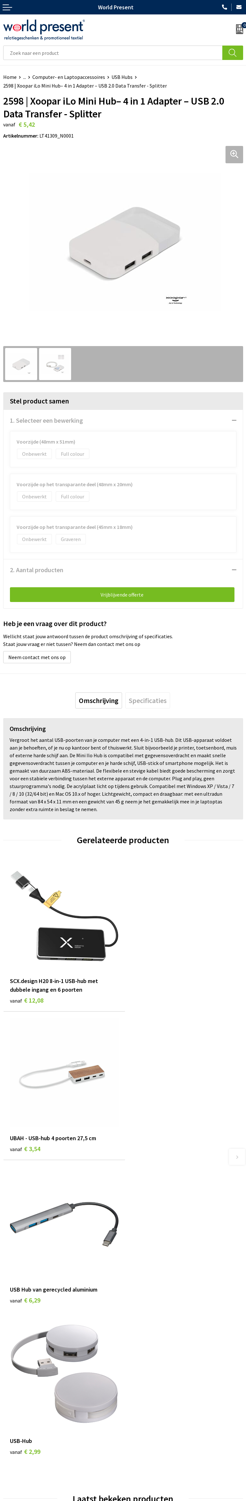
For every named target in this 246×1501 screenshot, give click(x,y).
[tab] (98, 700)
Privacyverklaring (137, 1498)
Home (10, 77)
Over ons (135, 1328)
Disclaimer (174, 1498)
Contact (12, 1427)
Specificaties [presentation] (148, 700)
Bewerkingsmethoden (150, 1367)
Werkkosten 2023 (145, 1338)
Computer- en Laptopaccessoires (68, 77)
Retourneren (17, 1447)
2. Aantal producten (36, 570)
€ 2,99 (145, 1147)
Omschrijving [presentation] (99, 700)
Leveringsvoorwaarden (151, 1357)
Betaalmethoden (22, 1437)
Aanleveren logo (144, 1377)
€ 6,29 (25, 1147)
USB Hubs (122, 77)
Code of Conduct (144, 1347)
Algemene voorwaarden (86, 1498)
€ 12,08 (27, 998)
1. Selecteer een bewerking (46, 420)
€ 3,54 (145, 990)
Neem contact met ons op (37, 657)
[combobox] (113, 53)
